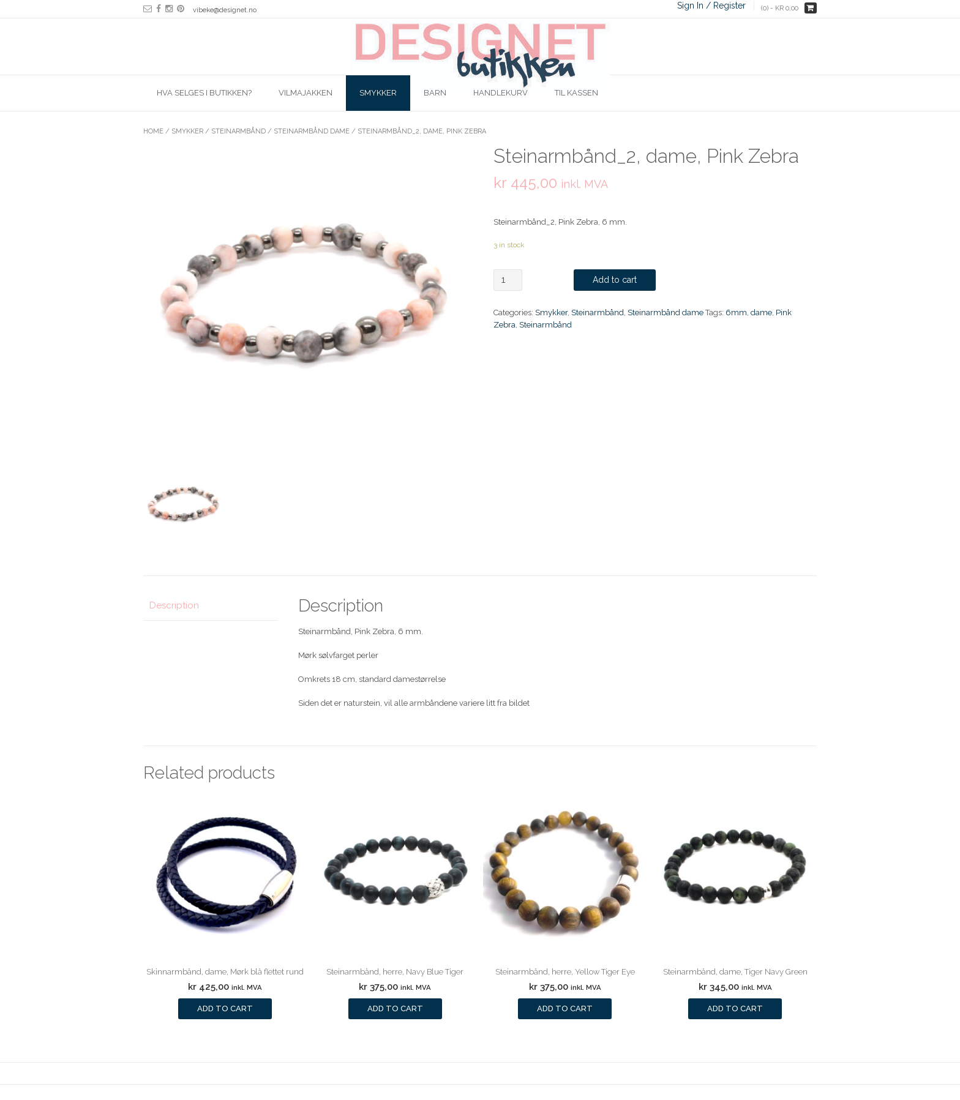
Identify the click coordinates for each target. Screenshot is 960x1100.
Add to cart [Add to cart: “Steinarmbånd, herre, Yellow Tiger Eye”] (565, 1008)
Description (174, 605)
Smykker (378, 92)
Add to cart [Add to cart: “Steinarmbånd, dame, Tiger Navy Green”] (735, 1008)
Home (153, 131)
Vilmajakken (305, 92)
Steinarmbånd (238, 131)
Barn (435, 92)
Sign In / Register (711, 5)
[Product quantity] (507, 280)
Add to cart (615, 280)
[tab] (210, 606)
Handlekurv (500, 92)
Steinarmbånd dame (312, 131)
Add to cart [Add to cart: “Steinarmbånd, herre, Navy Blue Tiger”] (395, 1008)
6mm (736, 312)
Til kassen (576, 92)
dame (761, 312)
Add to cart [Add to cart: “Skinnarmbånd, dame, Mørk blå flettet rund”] (225, 1008)
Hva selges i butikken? (204, 92)
